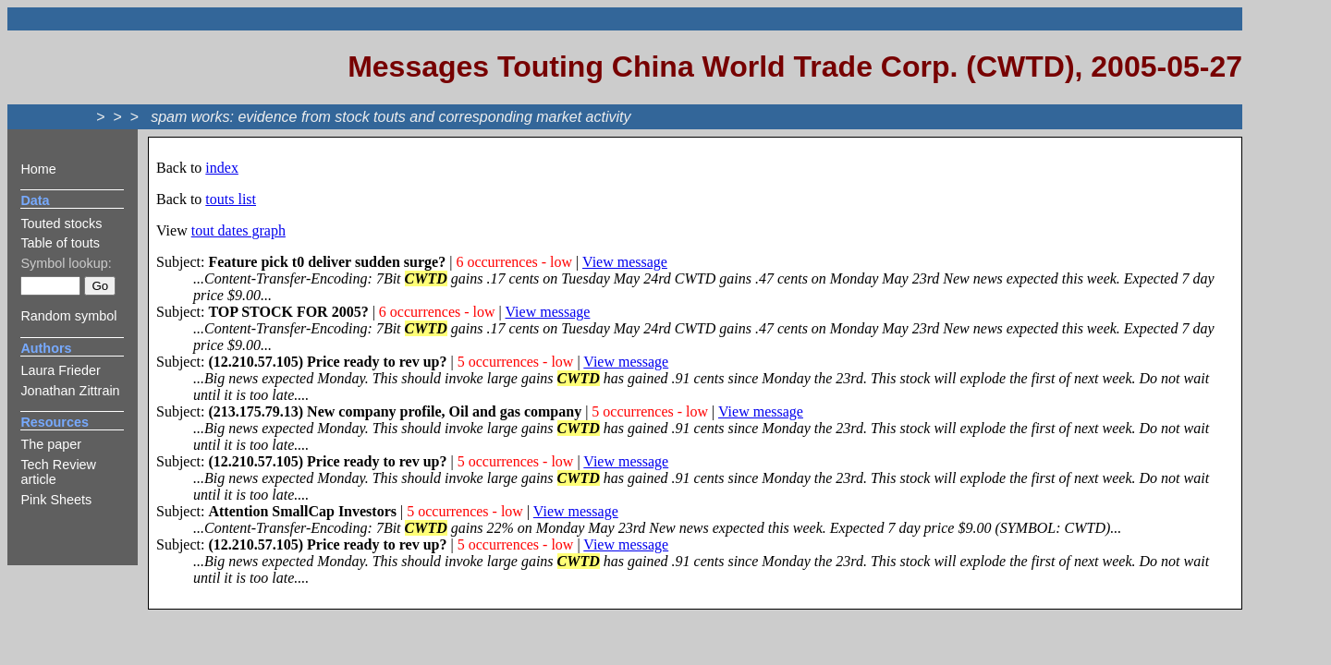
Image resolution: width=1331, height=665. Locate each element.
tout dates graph (238, 230)
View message (624, 262)
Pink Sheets (56, 499)
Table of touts (60, 243)
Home (37, 169)
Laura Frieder (60, 370)
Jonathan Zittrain (69, 390)
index (221, 167)
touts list (230, 199)
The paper (50, 444)
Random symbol (68, 315)
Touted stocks (61, 223)
